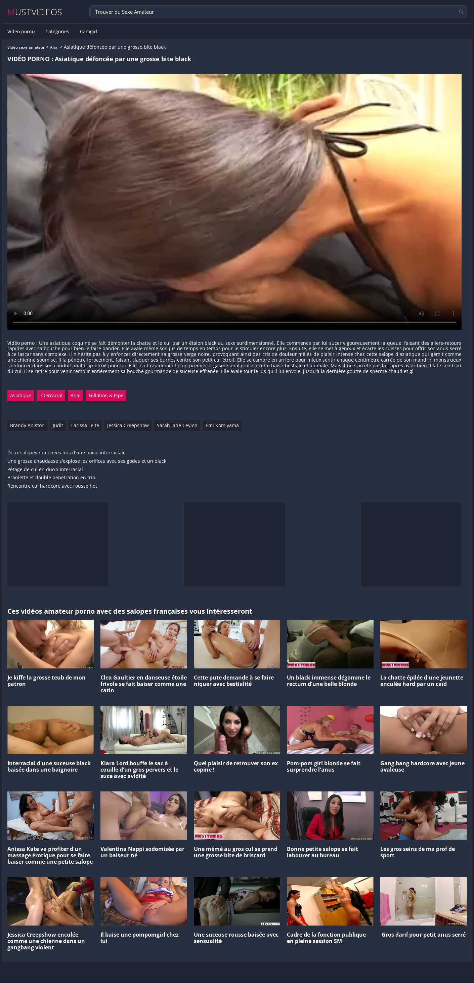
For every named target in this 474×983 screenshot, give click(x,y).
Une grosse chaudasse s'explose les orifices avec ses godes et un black (86, 461)
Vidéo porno (21, 31)
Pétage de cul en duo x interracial (45, 470)
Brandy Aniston (27, 425)
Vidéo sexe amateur (26, 47)
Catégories (57, 31)
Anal (54, 47)
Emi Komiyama (222, 425)
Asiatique (20, 395)
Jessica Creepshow (128, 425)
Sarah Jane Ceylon (177, 425)
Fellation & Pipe (106, 395)
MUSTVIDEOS (35, 12)
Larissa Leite (85, 425)
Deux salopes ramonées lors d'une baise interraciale (66, 453)
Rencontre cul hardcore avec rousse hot (52, 486)
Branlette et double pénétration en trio (51, 478)
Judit (58, 425)
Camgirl (88, 31)
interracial (50, 395)
